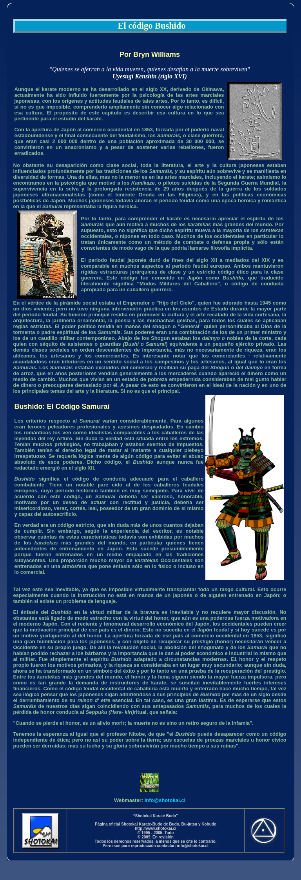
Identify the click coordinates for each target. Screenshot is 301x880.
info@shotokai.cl (165, 800)
